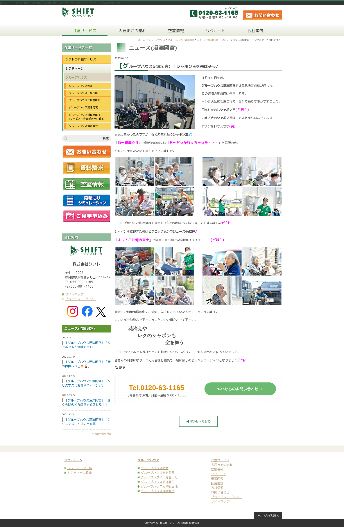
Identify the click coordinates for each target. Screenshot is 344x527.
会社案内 (255, 31)
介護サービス (85, 31)
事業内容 (217, 478)
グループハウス (156, 40)
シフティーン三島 (79, 468)
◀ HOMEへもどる (198, 421)
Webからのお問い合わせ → (240, 388)
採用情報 (217, 483)
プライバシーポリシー (80, 299)
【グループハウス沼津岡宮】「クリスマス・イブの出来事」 (86, 421)
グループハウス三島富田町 (84, 100)
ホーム (141, 40)
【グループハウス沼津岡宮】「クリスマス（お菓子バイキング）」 (86, 383)
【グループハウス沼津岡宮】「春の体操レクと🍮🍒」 (86, 364)
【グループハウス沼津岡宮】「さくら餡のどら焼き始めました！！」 (86, 402)
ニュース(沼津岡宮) (207, 40)
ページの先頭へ (268, 516)
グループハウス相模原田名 (159, 486)
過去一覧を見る (102, 433)
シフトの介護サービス (80, 59)
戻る (120, 368)
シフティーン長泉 (79, 472)
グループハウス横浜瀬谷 (83, 126)
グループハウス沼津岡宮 (181, 40)
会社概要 (217, 488)
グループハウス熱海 (81, 86)
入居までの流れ (132, 31)
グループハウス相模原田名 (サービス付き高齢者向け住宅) (88, 116)
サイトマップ (74, 294)
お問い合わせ (220, 492)
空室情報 (176, 31)
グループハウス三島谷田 (83, 93)
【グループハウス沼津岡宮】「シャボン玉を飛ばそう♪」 (86, 345)
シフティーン (74, 68)
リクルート (216, 31)
